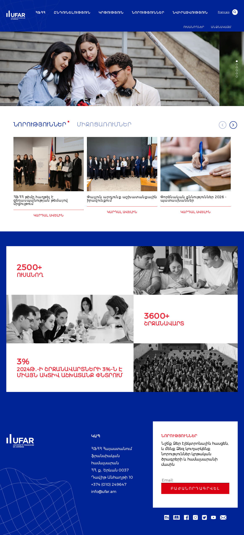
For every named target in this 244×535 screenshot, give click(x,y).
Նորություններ (40, 124)
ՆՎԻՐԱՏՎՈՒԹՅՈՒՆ (190, 12)
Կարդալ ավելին (49, 215)
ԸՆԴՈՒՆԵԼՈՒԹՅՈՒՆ (72, 12)
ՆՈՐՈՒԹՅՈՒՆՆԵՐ (148, 12)
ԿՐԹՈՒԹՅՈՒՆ (111, 12)
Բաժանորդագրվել (195, 488)
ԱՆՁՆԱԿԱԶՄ (221, 27)
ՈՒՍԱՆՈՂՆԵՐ (194, 27)
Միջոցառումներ (104, 124)
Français (224, 12)
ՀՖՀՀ (40, 12)
